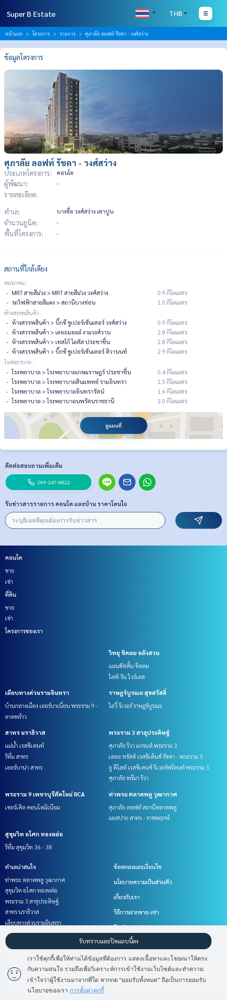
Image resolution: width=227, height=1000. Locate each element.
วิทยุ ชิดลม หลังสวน (134, 652)
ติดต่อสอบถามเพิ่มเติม (34, 465)
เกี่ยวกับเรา (127, 897)
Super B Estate (31, 13)
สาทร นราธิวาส (25, 732)
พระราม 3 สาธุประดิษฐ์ (139, 732)
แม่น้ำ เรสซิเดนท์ (24, 745)
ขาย (9, 570)
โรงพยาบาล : (19, 362)
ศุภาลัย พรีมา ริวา (129, 777)
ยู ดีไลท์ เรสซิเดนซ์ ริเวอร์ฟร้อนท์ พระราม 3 (159, 767)
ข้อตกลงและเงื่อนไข (138, 866)
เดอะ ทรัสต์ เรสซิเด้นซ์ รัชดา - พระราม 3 (156, 756)
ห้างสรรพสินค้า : (23, 312)
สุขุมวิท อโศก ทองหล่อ (34, 834)
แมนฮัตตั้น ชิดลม (129, 665)
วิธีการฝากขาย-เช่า (136, 912)
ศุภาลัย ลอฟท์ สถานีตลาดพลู (143, 807)
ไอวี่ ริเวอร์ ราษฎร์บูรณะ (135, 705)
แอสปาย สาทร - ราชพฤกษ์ (139, 817)
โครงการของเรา (24, 630)
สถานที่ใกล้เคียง (25, 268)
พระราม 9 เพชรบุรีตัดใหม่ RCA (45, 794)
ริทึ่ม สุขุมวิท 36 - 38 (28, 847)
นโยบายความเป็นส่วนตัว (143, 881)
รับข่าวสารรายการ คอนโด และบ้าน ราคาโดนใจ (66, 503)
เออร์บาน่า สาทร (23, 767)
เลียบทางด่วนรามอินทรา (37, 692)
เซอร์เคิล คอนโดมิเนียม (32, 807)
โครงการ (41, 33)
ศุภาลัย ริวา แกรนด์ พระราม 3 (143, 745)
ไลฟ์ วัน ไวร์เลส (127, 676)
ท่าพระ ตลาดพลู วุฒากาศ (143, 794)
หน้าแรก (14, 33)
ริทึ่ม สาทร (16, 756)
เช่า (9, 581)
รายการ (68, 33)
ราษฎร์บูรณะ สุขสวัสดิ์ (138, 692)
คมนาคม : (15, 282)
